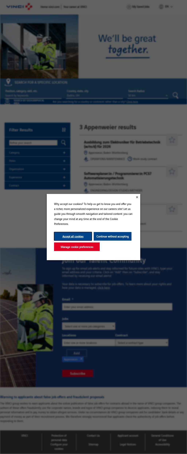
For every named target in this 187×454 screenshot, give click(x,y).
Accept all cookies (72, 236)
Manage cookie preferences (77, 247)
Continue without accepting (112, 236)
